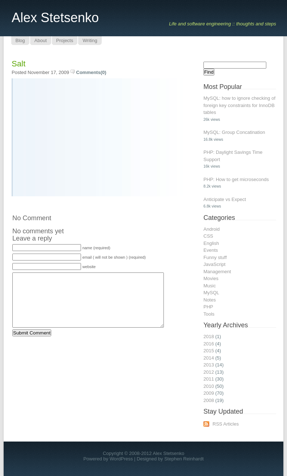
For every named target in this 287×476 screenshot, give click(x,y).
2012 (208, 372)
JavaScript (214, 264)
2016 (208, 343)
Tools (208, 314)
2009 (208, 393)
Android (211, 229)
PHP (208, 306)
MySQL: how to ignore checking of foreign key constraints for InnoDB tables (239, 105)
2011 (208, 379)
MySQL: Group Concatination (234, 132)
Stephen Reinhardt (183, 458)
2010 (208, 386)
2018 (208, 336)
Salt (18, 63)
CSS (208, 236)
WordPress (121, 458)
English (211, 243)
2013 (208, 365)
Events (210, 250)
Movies (210, 278)
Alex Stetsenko (55, 17)
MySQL (211, 292)
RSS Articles (226, 424)
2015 (208, 350)
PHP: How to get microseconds (236, 179)
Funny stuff (215, 257)
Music (209, 285)
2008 (208, 400)
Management (217, 271)
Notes (209, 300)
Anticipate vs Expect (224, 199)
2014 (208, 358)
